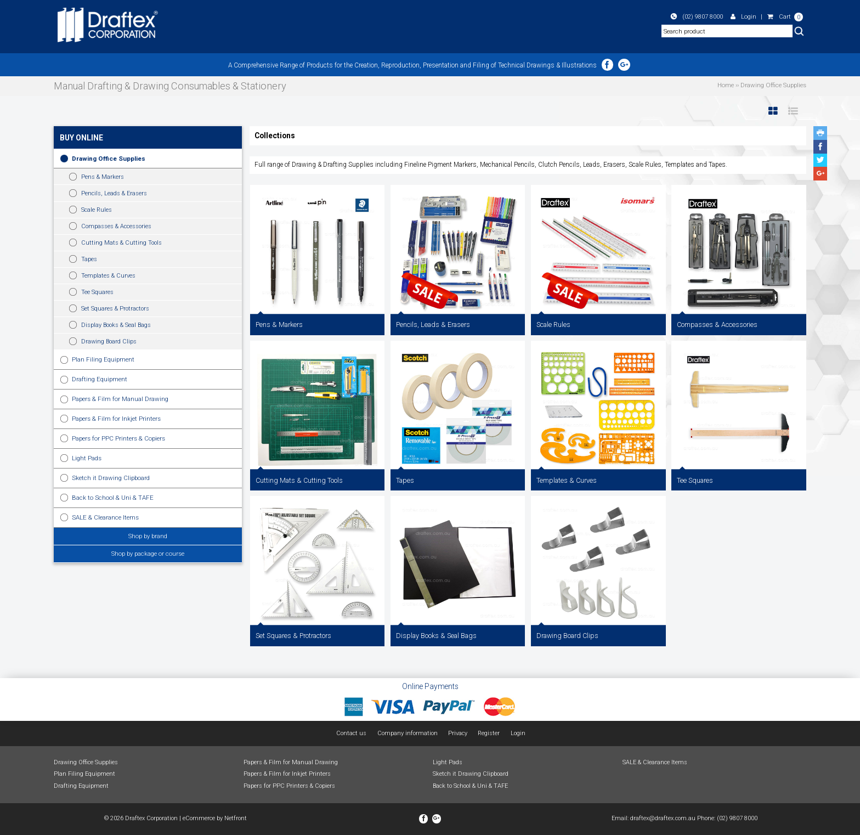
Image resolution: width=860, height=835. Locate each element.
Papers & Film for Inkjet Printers (116, 418)
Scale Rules (96, 209)
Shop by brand (147, 536)
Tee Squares (97, 292)
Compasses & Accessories (116, 226)
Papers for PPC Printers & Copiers (118, 438)
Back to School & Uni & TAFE (113, 497)
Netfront (235, 818)
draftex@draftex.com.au (662, 818)
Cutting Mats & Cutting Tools (121, 242)
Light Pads (86, 458)
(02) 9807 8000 (697, 16)
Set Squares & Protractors (115, 308)
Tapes (89, 259)
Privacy (457, 733)
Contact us (351, 733)
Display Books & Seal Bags (116, 325)
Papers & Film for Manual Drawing (120, 399)
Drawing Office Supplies (108, 158)
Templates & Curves (108, 275)
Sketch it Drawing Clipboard (111, 478)
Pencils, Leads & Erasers (114, 193)
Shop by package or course (147, 553)
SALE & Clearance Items (105, 517)
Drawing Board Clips (109, 341)
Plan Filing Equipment (103, 359)
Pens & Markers (102, 176)
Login (743, 16)
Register (489, 733)
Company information (407, 733)
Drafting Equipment (99, 379)
